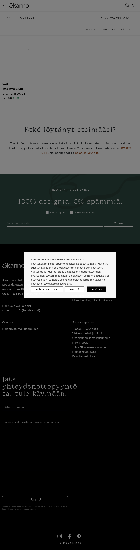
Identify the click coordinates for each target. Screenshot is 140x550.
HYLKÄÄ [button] (74, 289)
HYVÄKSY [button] (96, 289)
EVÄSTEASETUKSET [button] (47, 289)
